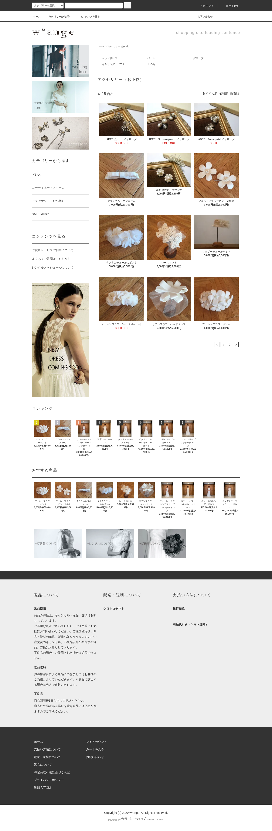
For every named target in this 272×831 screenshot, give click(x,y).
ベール (151, 58)
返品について (43, 764)
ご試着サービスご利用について (53, 250)
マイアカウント (96, 741)
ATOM (46, 787)
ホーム (37, 16)
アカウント (204, 5)
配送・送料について (47, 757)
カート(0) (229, 5)
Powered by (136, 819)
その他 (151, 64)
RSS (37, 787)
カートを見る (95, 749)
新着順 (234, 93)
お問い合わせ (202, 16)
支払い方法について (47, 749)
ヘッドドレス (109, 58)
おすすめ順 (210, 93)
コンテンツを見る (87, 16)
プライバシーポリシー (49, 780)
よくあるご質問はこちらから (51, 258)
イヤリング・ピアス (113, 64)
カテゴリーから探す (57, 16)
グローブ (198, 58)
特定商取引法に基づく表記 (52, 772)
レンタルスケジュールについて (53, 267)
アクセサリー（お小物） (118, 46)
